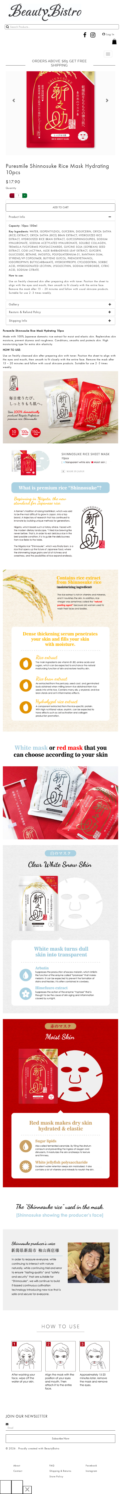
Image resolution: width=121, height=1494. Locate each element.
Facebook (91, 1465)
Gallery (14, 304)
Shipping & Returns (60, 1471)
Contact (17, 1471)
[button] (60, 43)
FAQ (51, 1465)
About (16, 1465)
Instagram (91, 1471)
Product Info (17, 217)
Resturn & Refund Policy (25, 312)
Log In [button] (108, 34)
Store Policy (56, 1476)
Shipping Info (18, 320)
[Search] (62, 26)
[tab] (60, 304)
